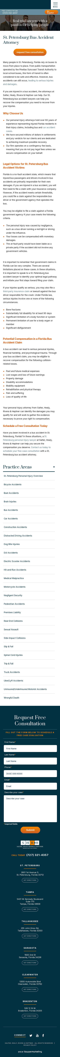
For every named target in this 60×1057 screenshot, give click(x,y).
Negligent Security (13, 595)
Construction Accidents (15, 527)
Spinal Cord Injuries (13, 655)
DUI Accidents (11, 553)
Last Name (9, 754)
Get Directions (30, 880)
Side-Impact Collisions (15, 638)
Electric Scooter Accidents (17, 561)
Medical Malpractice (14, 578)
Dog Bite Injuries (12, 544)
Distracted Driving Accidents (18, 535)
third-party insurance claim (16, 291)
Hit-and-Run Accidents (15, 570)
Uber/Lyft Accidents (13, 680)
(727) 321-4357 (10, 13)
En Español (50, 12)
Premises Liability (12, 612)
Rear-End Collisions (13, 621)
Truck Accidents (12, 672)
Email (7, 780)
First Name (10, 742)
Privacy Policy (30, 1045)
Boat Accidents (11, 493)
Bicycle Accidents (12, 484)
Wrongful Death (11, 698)
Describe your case (14, 792)
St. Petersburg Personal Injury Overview (23, 476)
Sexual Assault (11, 629)
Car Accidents (11, 518)
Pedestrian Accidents (14, 604)
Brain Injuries (10, 501)
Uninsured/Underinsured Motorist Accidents (25, 689)
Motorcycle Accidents (14, 587)
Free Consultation (10, 10)
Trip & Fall (8, 663)
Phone (8, 767)
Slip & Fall (8, 646)
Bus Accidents (11, 510)
